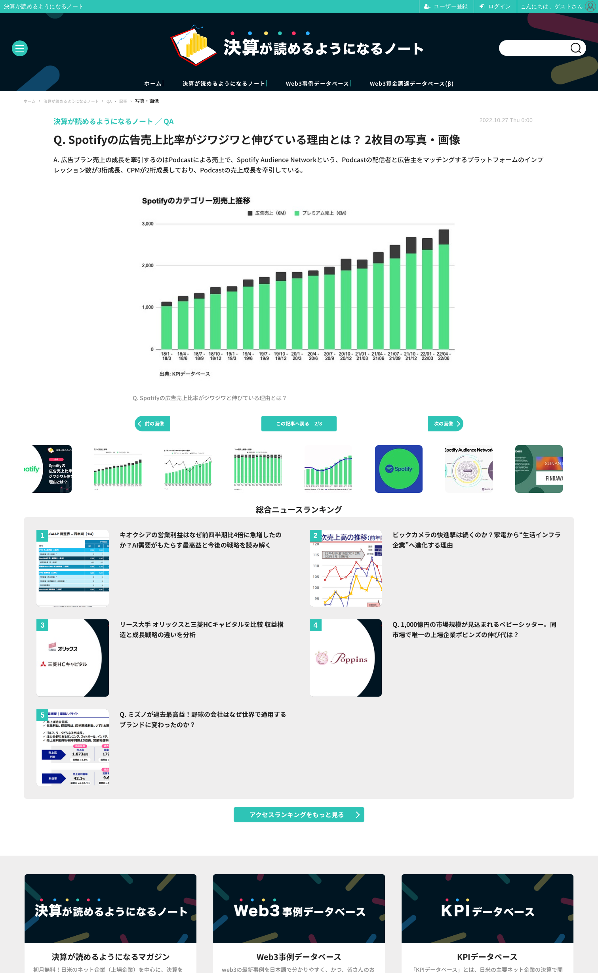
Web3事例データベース (328, 84)
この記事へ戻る (299, 424)
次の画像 (443, 424)
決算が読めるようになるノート (205, 84)
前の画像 (154, 424)
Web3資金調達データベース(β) (452, 84)
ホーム (109, 84)
